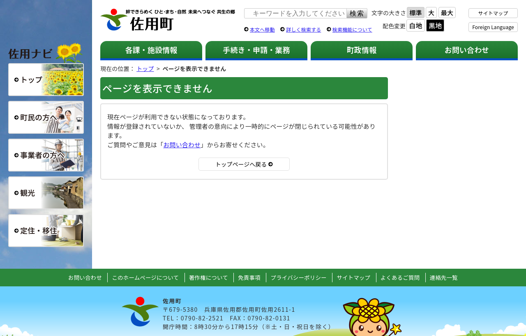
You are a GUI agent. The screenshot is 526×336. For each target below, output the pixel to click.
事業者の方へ (46, 155)
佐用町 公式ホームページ (168, 20)
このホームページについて (145, 277)
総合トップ (46, 79)
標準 (415, 12)
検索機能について (352, 29)
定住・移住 (46, 230)
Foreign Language (493, 26)
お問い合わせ (467, 49)
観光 (46, 192)
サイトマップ (493, 12)
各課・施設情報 (151, 49)
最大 (447, 12)
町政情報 (362, 49)
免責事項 (249, 277)
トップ (145, 68)
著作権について (208, 277)
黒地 (435, 25)
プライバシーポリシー (298, 277)
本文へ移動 (262, 29)
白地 (415, 25)
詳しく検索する (303, 29)
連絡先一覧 (444, 277)
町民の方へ (46, 117)
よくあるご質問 (400, 277)
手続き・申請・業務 (256, 49)
